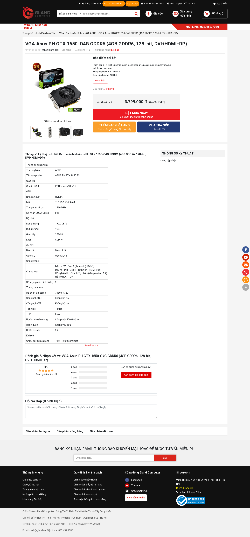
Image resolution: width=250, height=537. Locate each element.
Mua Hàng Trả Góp (32, 499)
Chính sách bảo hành (152, 3)
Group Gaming (136, 491)
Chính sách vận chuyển (86, 494)
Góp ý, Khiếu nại (31, 484)
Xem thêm (100, 80)
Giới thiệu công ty (32, 479)
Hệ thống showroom (90, 3)
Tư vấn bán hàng (113, 3)
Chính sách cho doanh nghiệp (89, 489)
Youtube (133, 485)
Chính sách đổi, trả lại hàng (88, 484)
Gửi (165, 458)
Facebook (133, 480)
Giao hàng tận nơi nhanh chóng (137, 114)
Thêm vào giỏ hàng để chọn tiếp (114, 127)
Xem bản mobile (136, 497)
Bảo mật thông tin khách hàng (90, 499)
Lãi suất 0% (159, 127)
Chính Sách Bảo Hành (85, 479)
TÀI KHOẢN (220, 4)
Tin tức (189, 3)
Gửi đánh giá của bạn (136, 374)
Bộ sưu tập (132, 3)
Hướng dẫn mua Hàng (34, 494)
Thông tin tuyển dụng (34, 489)
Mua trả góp (174, 3)
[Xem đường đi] (184, 488)
